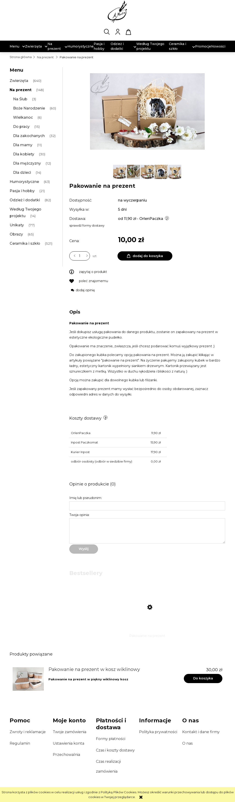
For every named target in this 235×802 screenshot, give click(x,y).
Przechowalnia (66, 754)
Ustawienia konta (68, 743)
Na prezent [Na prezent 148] (20, 90)
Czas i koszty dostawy (115, 750)
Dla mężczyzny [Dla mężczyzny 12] (27, 163)
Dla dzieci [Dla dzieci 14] (22, 172)
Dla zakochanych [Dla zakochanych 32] (29, 136)
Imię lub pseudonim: (85, 498)
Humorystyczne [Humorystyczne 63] (24, 181)
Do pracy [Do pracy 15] (21, 126)
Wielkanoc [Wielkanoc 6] (23, 117)
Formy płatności (110, 739)
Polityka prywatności (158, 732)
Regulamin (20, 743)
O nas (187, 743)
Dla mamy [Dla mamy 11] (22, 145)
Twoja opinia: (79, 515)
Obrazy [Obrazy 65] (16, 234)
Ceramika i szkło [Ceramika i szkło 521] (25, 243)
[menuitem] (14, 46)
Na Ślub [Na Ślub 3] (20, 99)
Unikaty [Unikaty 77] (17, 225)
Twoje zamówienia (69, 732)
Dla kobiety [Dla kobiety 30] (23, 154)
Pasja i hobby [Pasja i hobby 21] (22, 191)
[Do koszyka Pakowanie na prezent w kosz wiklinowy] (203, 678)
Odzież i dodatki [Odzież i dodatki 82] (25, 200)
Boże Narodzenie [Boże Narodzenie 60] (29, 108)
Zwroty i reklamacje (28, 732)
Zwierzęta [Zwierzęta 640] (19, 81)
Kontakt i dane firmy (201, 732)
